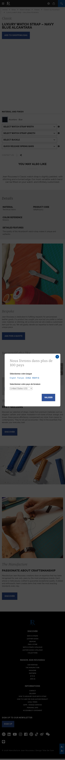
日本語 (28, 378)
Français (20, 378)
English (13, 378)
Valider (48, 397)
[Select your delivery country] (21, 388)
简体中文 (35, 378)
